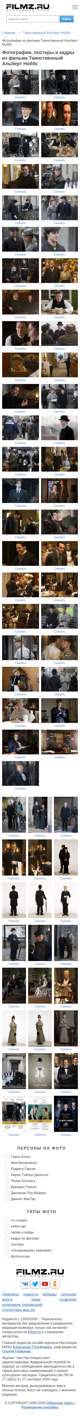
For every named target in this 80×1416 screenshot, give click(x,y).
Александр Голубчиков (32, 1347)
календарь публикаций (22, 1305)
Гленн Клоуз (20, 1157)
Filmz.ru (34, 1332)
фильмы (49, 1294)
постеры (17, 1244)
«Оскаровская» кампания (31, 1250)
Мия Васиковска (24, 1163)
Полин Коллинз (23, 1181)
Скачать (20, 97)
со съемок (19, 1220)
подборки (67, 1299)
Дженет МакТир (23, 1199)
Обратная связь (60, 1403)
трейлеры (10, 1294)
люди (36, 1299)
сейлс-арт (18, 1226)
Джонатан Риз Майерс (28, 1193)
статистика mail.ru (18, 1310)
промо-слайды (22, 1232)
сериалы (68, 1294)
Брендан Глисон (24, 1187)
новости (30, 1294)
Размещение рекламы (40, 1407)
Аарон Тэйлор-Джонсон (29, 1175)
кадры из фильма (25, 1238)
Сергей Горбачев (16, 1351)
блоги (7, 1299)
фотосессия (20, 1256)
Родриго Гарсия (23, 1169)
